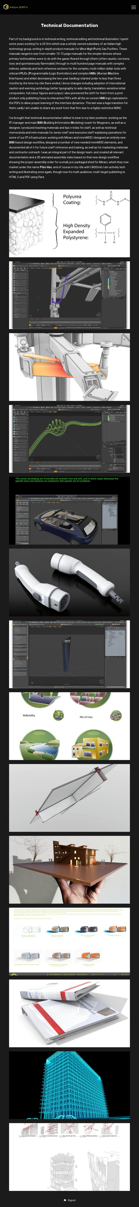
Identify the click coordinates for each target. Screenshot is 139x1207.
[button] (69, 1200)
